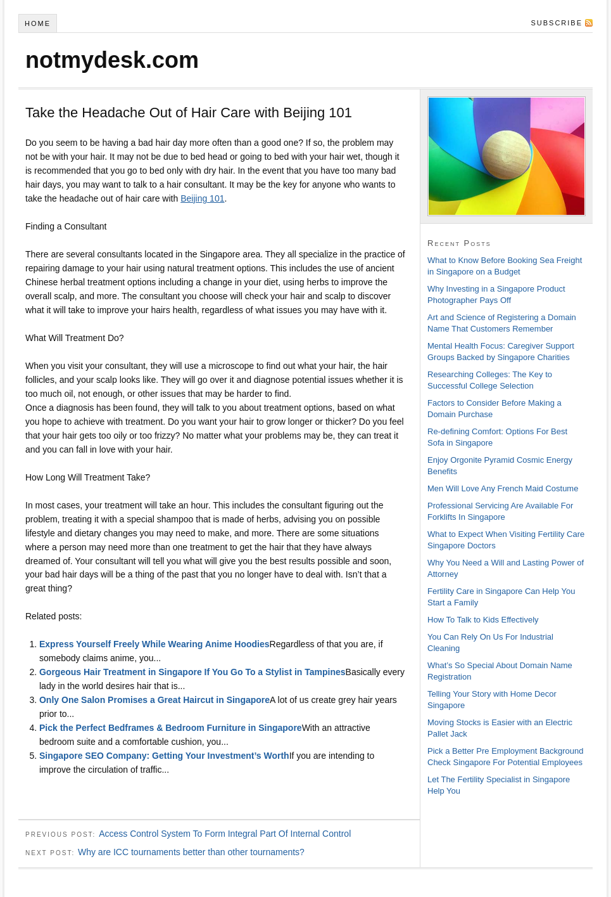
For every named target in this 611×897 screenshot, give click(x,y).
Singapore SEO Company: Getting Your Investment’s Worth (164, 756)
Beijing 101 (202, 198)
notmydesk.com (112, 60)
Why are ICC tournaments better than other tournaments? (191, 852)
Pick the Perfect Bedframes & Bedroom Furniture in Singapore (170, 728)
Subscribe (557, 23)
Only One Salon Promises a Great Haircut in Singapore (154, 700)
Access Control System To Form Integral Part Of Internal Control (225, 834)
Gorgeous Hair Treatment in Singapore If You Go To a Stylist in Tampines (192, 672)
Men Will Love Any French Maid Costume (502, 488)
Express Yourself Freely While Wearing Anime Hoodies (154, 644)
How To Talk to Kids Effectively (483, 619)
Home (38, 23)
